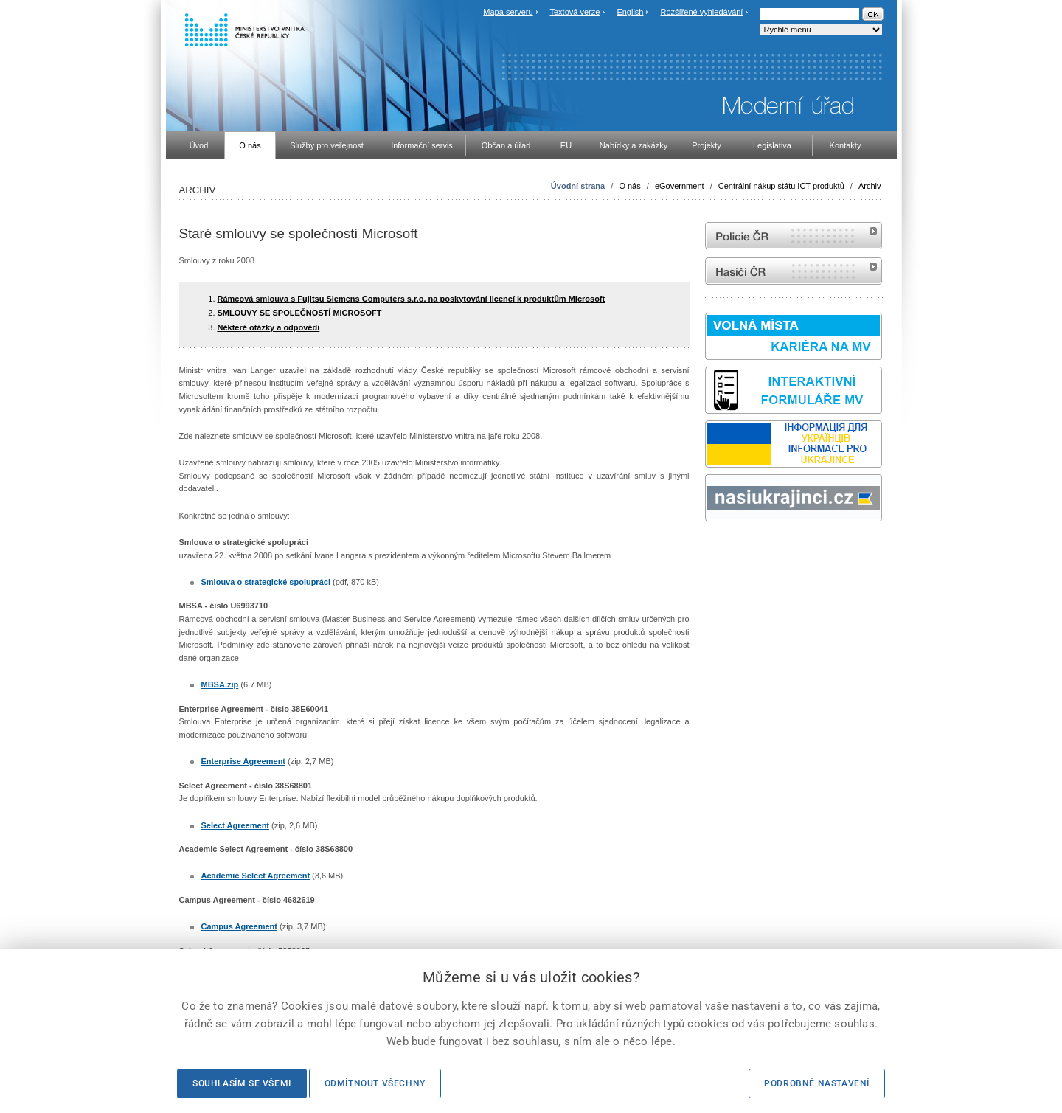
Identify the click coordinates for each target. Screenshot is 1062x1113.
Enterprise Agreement (243, 761)
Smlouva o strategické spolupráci (265, 582)
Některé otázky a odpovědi (269, 327)
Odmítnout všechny (375, 1083)
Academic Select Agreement (255, 875)
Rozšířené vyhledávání (702, 11)
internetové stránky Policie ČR (793, 235)
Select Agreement (235, 825)
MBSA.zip (220, 684)
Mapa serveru (507, 11)
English (630, 11)
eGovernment (679, 185)
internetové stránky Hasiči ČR (793, 271)
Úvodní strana (578, 185)
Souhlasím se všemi (241, 1083)
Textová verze (574, 11)
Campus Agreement (239, 926)
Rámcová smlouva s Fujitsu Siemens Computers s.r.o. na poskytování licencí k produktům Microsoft (411, 298)
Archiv (869, 185)
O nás (629, 185)
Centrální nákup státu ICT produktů (781, 185)
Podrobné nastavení (817, 1083)
